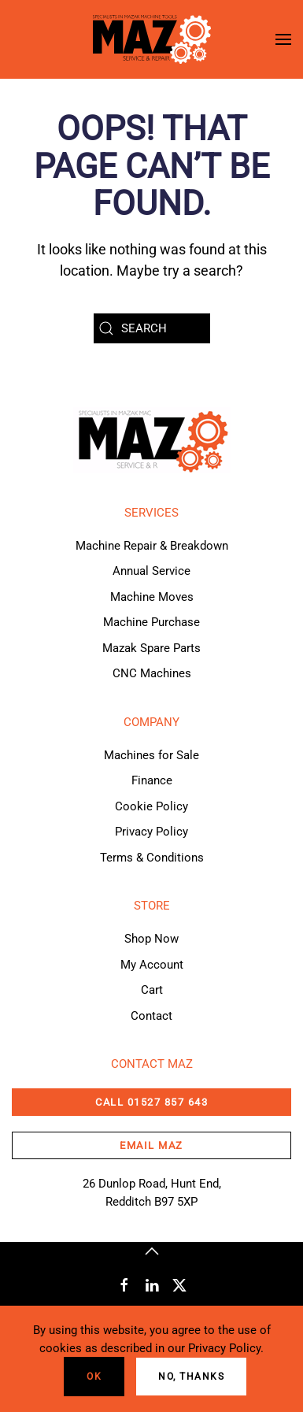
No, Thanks (191, 1376)
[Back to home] (152, 39)
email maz (151, 1145)
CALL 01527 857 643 (151, 1102)
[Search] (152, 328)
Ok (94, 1376)
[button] (283, 39)
